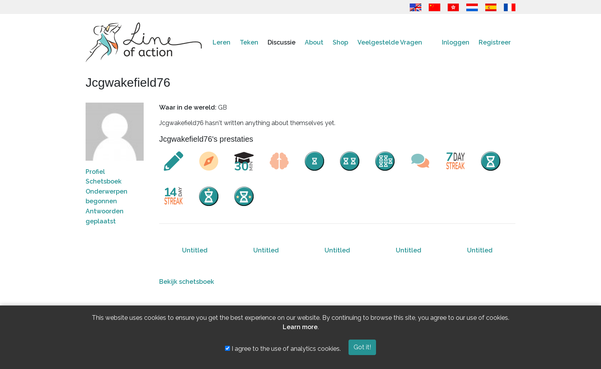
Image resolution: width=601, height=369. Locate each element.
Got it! (362, 347)
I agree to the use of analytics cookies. (283, 348)
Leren (221, 42)
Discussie (281, 42)
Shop (340, 42)
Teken (249, 42)
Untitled (195, 250)
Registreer (495, 42)
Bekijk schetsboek (186, 281)
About (314, 42)
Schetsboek (104, 181)
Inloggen (455, 42)
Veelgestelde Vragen (389, 42)
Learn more (300, 327)
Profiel (95, 171)
